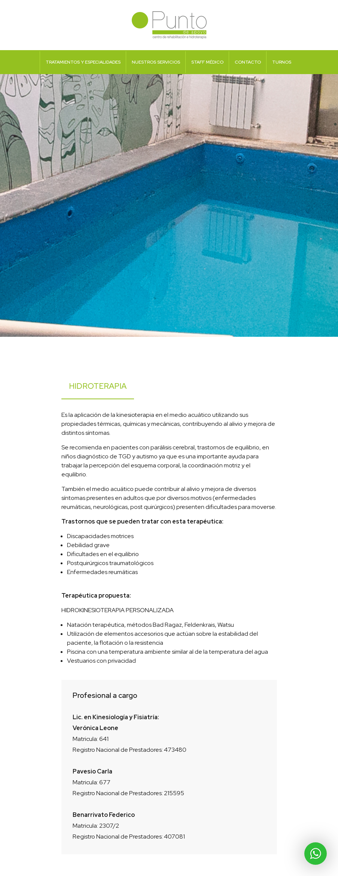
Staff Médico (207, 62)
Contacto (248, 62)
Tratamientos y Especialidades (83, 62)
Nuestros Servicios (156, 62)
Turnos (281, 62)
